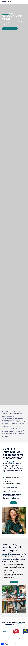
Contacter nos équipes (7, 28)
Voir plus (12, 502)
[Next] (17, 640)
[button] (2, 644)
